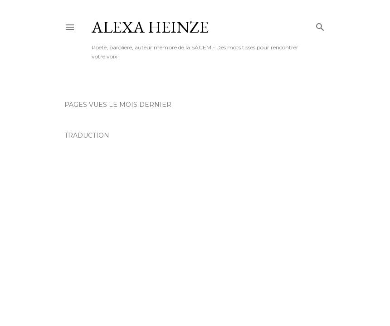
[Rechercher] (320, 25)
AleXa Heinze (150, 27)
